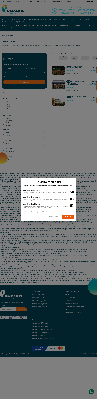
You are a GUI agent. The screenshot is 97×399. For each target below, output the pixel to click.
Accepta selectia (54, 216)
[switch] (72, 192)
